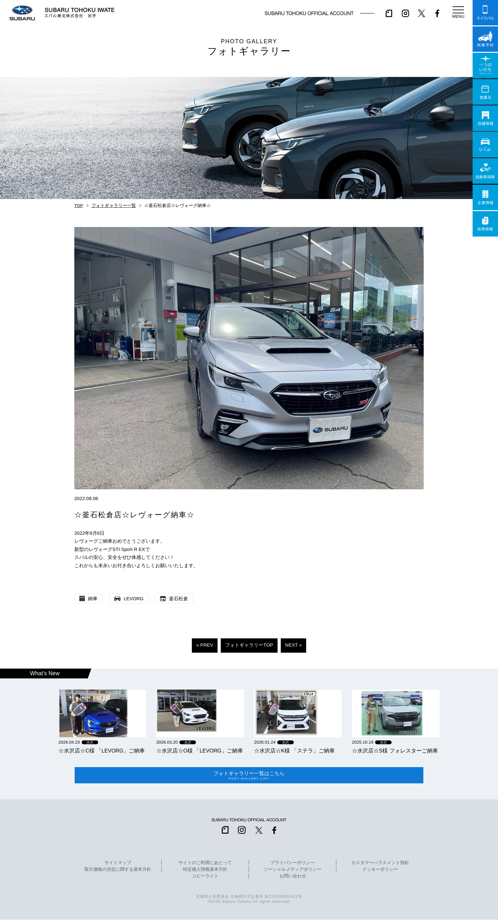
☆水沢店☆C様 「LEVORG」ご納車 (101, 750)
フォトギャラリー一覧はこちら (249, 776)
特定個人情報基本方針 (205, 871)
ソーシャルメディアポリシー (292, 871)
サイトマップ (117, 864)
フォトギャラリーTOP (249, 645)
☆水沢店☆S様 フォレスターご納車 (395, 750)
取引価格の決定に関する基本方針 (117, 871)
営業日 (485, 92)
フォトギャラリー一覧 (113, 205)
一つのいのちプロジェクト (485, 65)
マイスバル (485, 12)
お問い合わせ (292, 877)
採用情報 (485, 224)
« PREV (204, 645)
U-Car (485, 144)
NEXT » (293, 645)
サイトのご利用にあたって (205, 864)
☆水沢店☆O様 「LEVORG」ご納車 (199, 750)
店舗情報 (485, 118)
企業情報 (485, 197)
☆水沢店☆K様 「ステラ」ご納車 (294, 750)
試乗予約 (485, 39)
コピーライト (205, 877)
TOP (78, 205)
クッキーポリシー (380, 871)
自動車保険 (485, 171)
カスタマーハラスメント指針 (380, 864)
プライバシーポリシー (292, 864)
